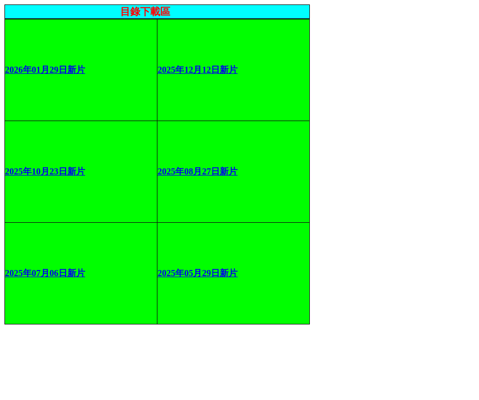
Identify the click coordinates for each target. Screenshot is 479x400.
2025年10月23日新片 (45, 171)
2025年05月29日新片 (197, 273)
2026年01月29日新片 (45, 69)
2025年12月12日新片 (197, 69)
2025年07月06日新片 (45, 273)
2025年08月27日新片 (197, 171)
